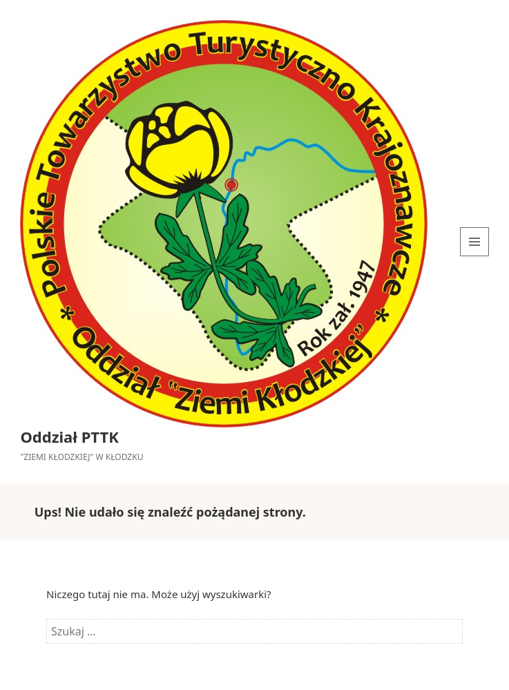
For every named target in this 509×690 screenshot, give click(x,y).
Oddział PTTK (69, 436)
